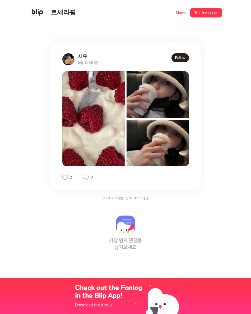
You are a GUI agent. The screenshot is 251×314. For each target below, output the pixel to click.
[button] (181, 12)
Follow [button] (180, 58)
